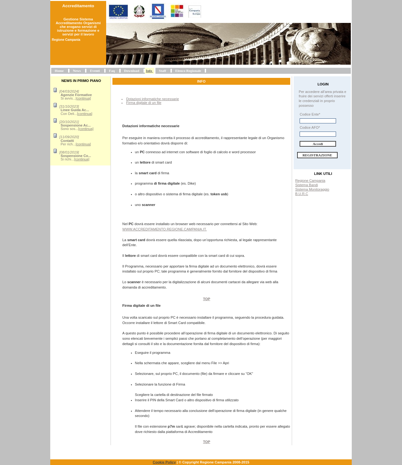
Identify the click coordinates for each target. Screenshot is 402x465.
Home (59, 71)
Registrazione (317, 155)
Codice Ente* (310, 114)
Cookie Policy (164, 462)
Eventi (95, 71)
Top (206, 299)
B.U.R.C (301, 194)
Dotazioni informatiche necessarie (152, 99)
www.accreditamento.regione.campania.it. (164, 229)
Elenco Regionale (188, 71)
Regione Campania (310, 180)
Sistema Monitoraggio (312, 189)
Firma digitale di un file (143, 103)
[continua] (83, 98)
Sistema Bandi (306, 185)
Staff (162, 71)
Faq (112, 71)
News (77, 71)
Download (131, 71)
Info (149, 71)
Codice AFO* (310, 127)
